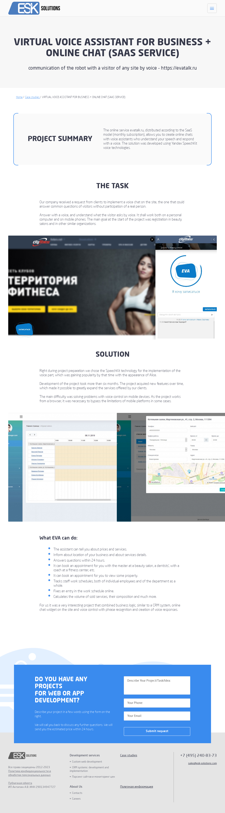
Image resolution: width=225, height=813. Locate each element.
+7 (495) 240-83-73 (198, 756)
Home (19, 97)
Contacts (77, 793)
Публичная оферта (20, 783)
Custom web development (87, 761)
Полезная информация (136, 786)
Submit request (157, 731)
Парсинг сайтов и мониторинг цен (93, 777)
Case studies (32, 97)
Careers (76, 799)
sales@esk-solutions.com (202, 763)
